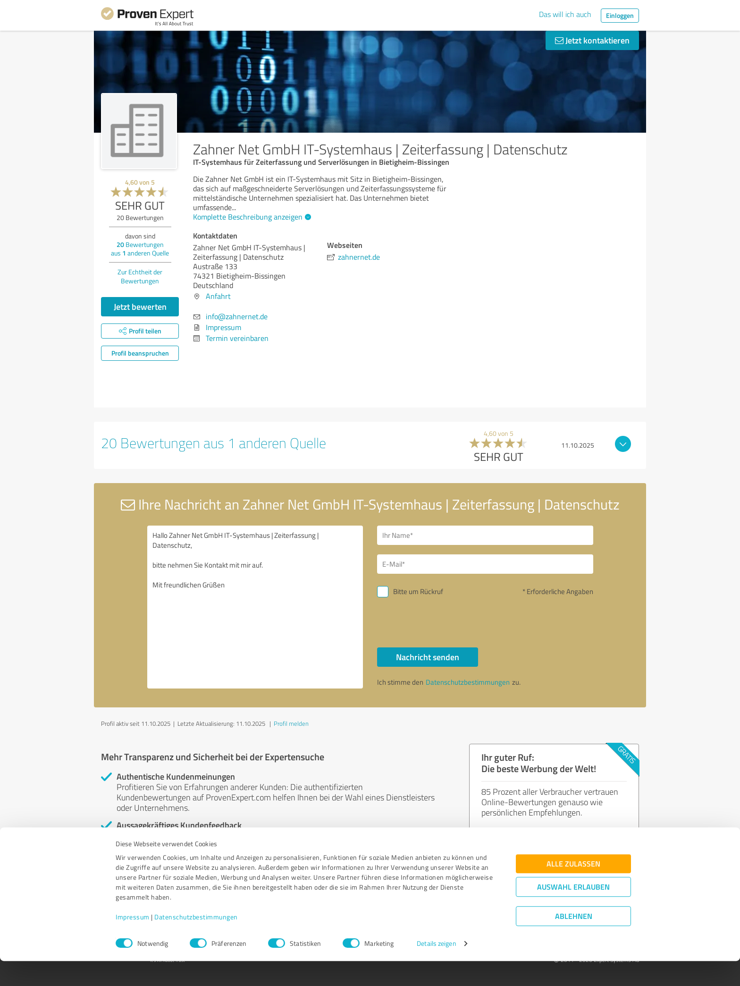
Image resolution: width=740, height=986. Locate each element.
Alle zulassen (573, 888)
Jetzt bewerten (140, 306)
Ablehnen (573, 940)
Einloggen (620, 15)
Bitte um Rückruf (418, 591)
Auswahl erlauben (573, 911)
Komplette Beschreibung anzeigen (251, 217)
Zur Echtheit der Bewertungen (140, 276)
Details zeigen (436, 968)
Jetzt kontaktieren (592, 40)
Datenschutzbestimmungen (196, 941)
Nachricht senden (427, 657)
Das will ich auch (565, 14)
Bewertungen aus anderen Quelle (140, 248)
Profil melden (291, 723)
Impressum (133, 941)
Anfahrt (218, 296)
